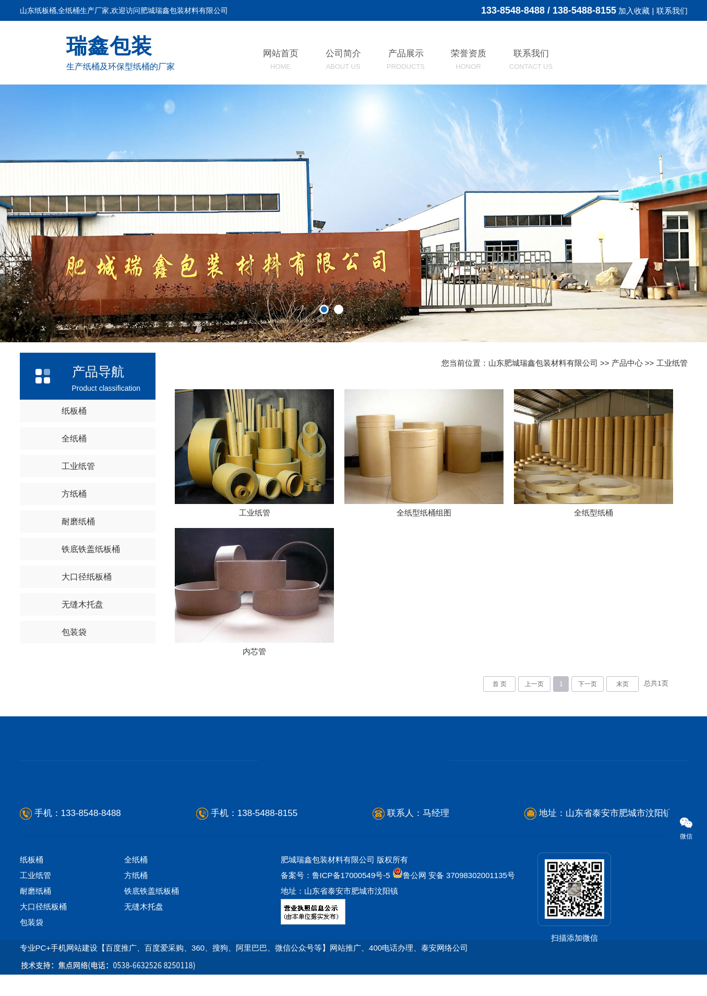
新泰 (329, 987)
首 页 (500, 684)
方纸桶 (74, 493)
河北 (382, 987)
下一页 (587, 684)
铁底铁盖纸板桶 (91, 549)
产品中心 (627, 362)
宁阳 (346, 987)
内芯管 (254, 651)
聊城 (222, 987)
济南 (257, 987)
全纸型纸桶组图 (424, 512)
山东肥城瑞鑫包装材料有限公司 (543, 362)
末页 (622, 684)
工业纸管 (78, 466)
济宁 (275, 987)
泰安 (239, 987)
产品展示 (406, 59)
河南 (400, 987)
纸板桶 (74, 410)
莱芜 (204, 987)
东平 (364, 987)
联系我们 (672, 10)
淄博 (97, 987)
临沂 (79, 987)
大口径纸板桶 (87, 576)
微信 (680, 828)
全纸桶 (74, 438)
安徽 (453, 987)
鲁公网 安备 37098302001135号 (453, 875)
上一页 (534, 684)
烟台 (43, 987)
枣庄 (186, 987)
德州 (25, 987)
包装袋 (74, 632)
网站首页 (280, 59)
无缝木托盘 (82, 604)
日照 (150, 987)
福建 (436, 987)
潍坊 (61, 987)
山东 (8, 987)
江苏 (418, 987)
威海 (115, 987)
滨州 (168, 987)
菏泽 (311, 987)
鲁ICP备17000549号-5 (351, 875)
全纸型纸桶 (593, 512)
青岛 (293, 987)
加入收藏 (634, 10)
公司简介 (343, 59)
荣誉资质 (468, 59)
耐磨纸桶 (78, 521)
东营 (132, 987)
